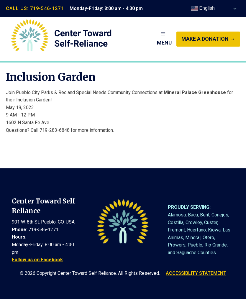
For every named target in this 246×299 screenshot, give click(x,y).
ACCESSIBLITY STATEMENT (196, 273)
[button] (164, 39)
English (203, 8)
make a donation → (208, 39)
